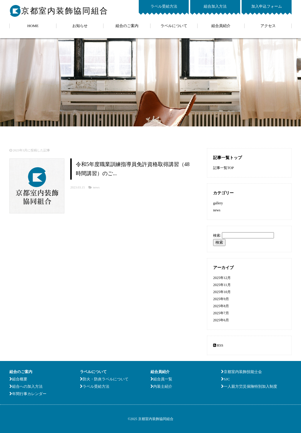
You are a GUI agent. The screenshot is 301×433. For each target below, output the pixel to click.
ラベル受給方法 (163, 6)
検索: (217, 235)
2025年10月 (222, 292)
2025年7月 (221, 313)
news (96, 187)
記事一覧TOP (223, 168)
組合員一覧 (161, 379)
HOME (33, 26)
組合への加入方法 (26, 386)
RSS (218, 345)
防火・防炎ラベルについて (104, 379)
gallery (218, 203)
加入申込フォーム (266, 6)
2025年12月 (222, 278)
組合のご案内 (127, 26)
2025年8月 (221, 306)
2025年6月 (221, 320)
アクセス (268, 26)
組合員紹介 (220, 26)
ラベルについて (173, 26)
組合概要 (18, 379)
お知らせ (80, 26)
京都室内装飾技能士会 (241, 372)
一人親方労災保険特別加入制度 (249, 386)
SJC (225, 379)
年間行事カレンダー (27, 394)
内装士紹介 (161, 386)
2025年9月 (221, 299)
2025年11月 (222, 285)
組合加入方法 (215, 6)
